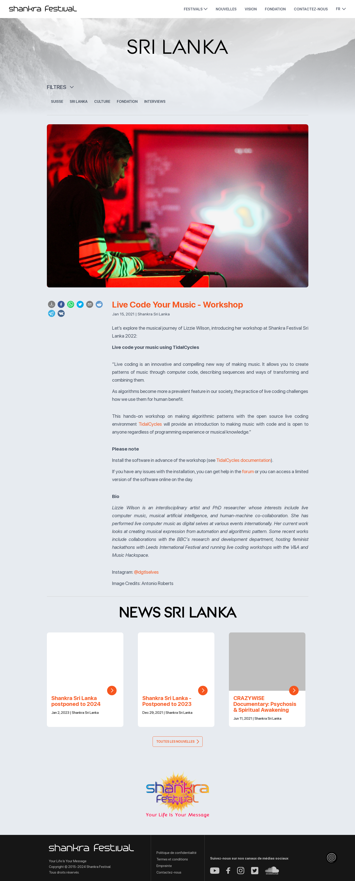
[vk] (61, 314)
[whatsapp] (70, 305)
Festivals (193, 9)
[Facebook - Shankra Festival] (228, 872)
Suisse (57, 101)
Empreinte (164, 866)
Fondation (275, 9)
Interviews (155, 101)
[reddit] (99, 305)
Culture (102, 101)
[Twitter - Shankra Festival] (254, 873)
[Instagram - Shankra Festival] (240, 873)
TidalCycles (150, 424)
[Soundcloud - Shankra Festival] (272, 873)
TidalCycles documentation (243, 460)
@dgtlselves (146, 572)
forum (248, 471)
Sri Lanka (79, 101)
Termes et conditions (172, 859)
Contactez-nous (311, 9)
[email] (89, 305)
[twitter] (80, 305)
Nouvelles (226, 9)
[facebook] (61, 305)
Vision (251, 9)
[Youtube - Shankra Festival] (214, 872)
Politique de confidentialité (176, 853)
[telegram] (51, 314)
